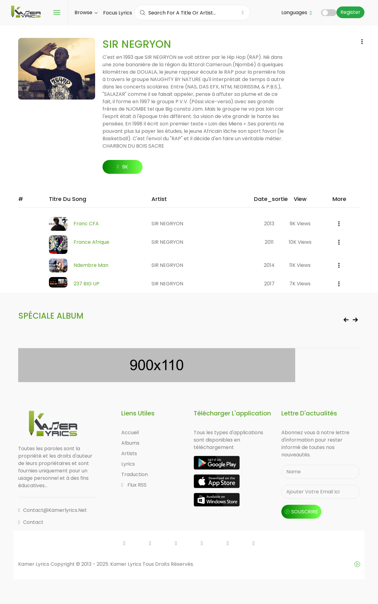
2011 (269, 242)
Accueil (130, 432)
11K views (300, 265)
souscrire (301, 511)
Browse (86, 12)
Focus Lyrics (117, 12)
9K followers (122, 168)
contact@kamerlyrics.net (52, 510)
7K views (300, 283)
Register (350, 12)
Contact (30, 522)
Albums (130, 443)
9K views (300, 223)
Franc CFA (86, 223)
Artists (129, 453)
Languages (296, 12)
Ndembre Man (91, 265)
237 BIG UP (86, 283)
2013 (269, 223)
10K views (300, 242)
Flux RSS (134, 484)
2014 (269, 265)
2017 (269, 283)
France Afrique (91, 242)
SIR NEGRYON (167, 223)
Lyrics (128, 463)
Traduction (134, 474)
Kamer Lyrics (126, 564)
